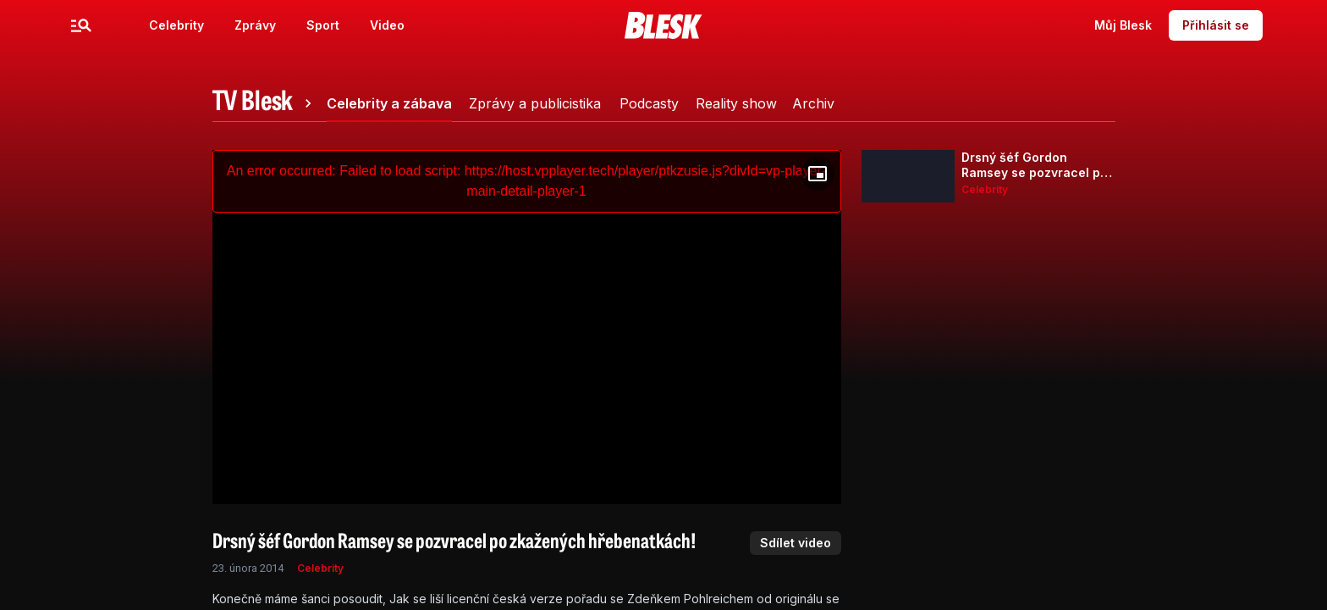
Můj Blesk (1123, 25)
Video (387, 25)
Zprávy (255, 25)
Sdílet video (795, 542)
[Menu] (81, 25)
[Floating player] (817, 174)
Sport (322, 25)
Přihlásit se (1215, 25)
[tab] (264, 103)
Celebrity (176, 25)
